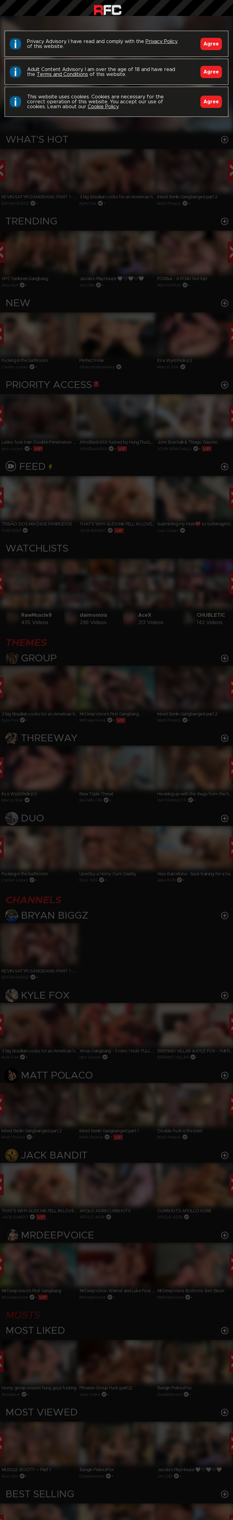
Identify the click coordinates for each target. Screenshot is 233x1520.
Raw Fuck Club (108, 9)
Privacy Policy (162, 41)
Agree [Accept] (211, 44)
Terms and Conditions (62, 74)
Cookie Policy (103, 106)
